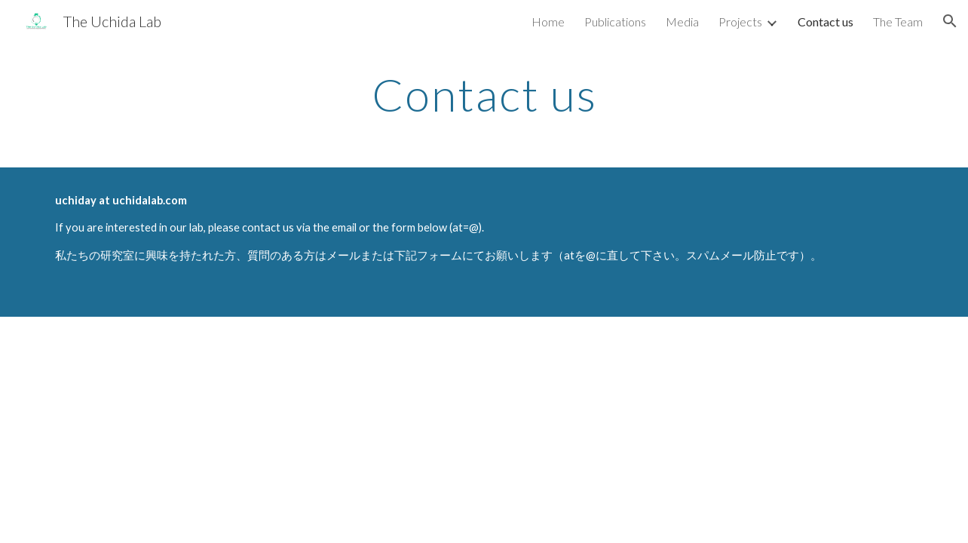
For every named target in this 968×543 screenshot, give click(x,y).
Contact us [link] (825, 21)
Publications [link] (615, 21)
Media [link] (682, 21)
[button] (950, 21)
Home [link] (548, 21)
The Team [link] (898, 21)
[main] (484, 94)
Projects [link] (740, 21)
